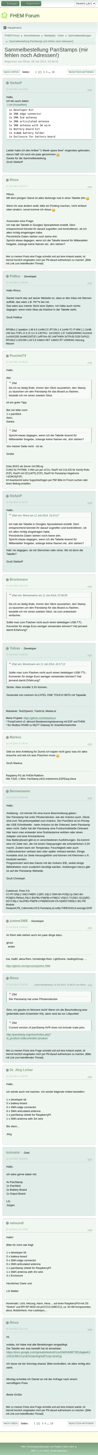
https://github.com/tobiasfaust (40, 718)
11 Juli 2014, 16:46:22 (17, 362)
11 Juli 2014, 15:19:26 (17, 89)
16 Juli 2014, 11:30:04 (17, 1076)
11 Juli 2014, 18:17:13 (17, 586)
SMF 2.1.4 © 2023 (40, 1450)
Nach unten (11, 72)
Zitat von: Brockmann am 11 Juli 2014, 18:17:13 (38, 664)
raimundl (17, 1223)
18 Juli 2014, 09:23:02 (17, 1158)
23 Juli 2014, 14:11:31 (17, 1329)
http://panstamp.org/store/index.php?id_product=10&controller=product (28, 1036)
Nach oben (10, 1423)
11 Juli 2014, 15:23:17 (17, 186)
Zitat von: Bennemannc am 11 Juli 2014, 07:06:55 (39, 595)
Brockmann (19, 579)
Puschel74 (18, 355)
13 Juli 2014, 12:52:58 (17, 984)
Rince (14, 180)
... (49, 72)
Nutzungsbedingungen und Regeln (44, 1446)
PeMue (15, 276)
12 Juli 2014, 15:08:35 (17, 654)
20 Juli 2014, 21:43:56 (17, 1229)
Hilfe (23, 1446)
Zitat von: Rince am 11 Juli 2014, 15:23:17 (35, 515)
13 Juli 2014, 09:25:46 (17, 797)
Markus (15, 737)
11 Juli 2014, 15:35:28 (17, 282)
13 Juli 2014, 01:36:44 (17, 743)
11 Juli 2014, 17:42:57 (17, 502)
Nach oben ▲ (70, 1446)
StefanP (16, 83)
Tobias (15, 648)
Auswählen (20, 104)
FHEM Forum (25, 15)
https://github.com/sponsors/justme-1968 (28, 966)
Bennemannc (20, 791)
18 (53, 72)
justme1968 (18, 921)
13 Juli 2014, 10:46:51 (17, 927)
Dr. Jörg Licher (21, 1070)
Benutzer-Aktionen (81, 72)
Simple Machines (58, 1450)
